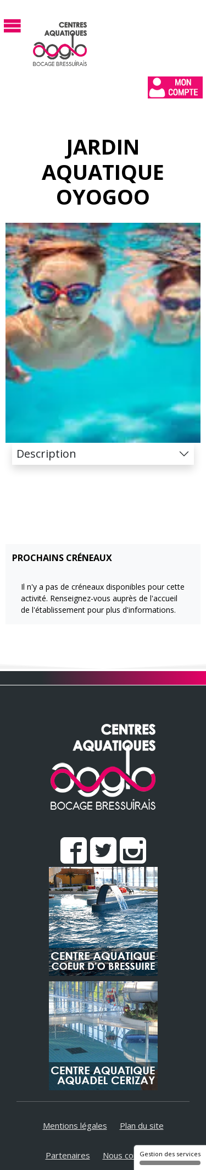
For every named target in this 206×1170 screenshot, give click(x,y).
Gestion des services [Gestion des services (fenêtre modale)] (170, 1157)
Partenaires (68, 1155)
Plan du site (142, 1125)
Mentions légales (75, 1125)
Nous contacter (132, 1155)
